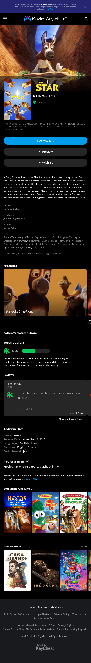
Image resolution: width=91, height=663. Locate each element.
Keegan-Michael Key (28, 237)
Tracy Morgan (39, 247)
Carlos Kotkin (10, 227)
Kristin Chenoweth (60, 244)
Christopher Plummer (15, 240)
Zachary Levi (75, 237)
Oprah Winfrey (11, 247)
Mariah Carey (77, 244)
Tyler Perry (25, 247)
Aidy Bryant (45, 237)
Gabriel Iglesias (49, 240)
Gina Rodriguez (60, 237)
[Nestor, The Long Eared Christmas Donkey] (17, 512)
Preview (45, 151)
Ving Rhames (34, 240)
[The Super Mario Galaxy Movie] (73, 570)
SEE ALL (83, 546)
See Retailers (45, 140)
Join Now (50, 9)
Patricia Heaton (23, 244)
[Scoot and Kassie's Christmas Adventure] (73, 512)
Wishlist (45, 162)
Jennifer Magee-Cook (14, 218)
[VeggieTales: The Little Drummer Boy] (45, 512)
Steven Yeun (10, 237)
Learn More (32, 478)
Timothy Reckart (12, 209)
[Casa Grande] (17, 570)
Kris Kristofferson (41, 244)
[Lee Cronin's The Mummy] (45, 570)
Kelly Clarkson (66, 240)
